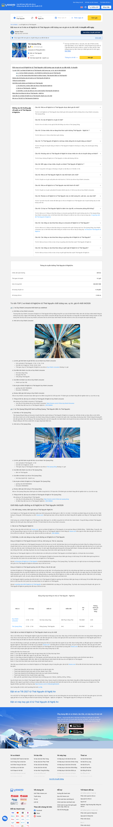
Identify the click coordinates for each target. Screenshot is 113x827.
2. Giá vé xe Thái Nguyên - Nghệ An (26, 88)
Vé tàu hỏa (38, 755)
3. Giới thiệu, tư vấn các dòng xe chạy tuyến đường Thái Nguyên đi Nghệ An (37, 90)
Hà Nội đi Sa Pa (85, 764)
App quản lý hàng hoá (87, 816)
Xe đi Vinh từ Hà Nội (16, 776)
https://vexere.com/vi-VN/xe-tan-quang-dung (56, 499)
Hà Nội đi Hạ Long (86, 761)
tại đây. (40, 687)
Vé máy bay (61, 755)
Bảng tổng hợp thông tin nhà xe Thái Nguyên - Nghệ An (28, 93)
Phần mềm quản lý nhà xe (88, 796)
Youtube (38, 816)
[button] (68, 107)
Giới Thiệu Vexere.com (40, 793)
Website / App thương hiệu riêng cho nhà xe (91, 805)
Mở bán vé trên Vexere (91, 2)
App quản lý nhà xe (86, 799)
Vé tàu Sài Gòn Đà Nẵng (41, 764)
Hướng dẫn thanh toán (63, 793)
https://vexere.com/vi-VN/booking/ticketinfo (47, 684)
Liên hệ (36, 802)
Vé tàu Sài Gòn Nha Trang (41, 759)
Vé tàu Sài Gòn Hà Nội (40, 767)
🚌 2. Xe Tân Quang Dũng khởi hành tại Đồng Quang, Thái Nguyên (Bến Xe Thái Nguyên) (41, 75)
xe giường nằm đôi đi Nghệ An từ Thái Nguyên (27, 584)
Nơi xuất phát (19, 16)
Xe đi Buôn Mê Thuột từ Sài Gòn (20, 759)
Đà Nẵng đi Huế (85, 773)
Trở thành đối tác (105, 2)
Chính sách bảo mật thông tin (65, 799)
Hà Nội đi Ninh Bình (86, 759)
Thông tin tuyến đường (18, 80)
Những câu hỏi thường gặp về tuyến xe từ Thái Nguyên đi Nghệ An (31, 78)
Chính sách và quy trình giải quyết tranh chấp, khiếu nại (66, 806)
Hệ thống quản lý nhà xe (88, 793)
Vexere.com (39, 515)
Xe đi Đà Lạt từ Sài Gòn (17, 767)
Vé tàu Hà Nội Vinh (39, 776)
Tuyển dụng (37, 796)
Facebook (39, 810)
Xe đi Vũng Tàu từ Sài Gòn (18, 761)
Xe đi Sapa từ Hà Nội (16, 770)
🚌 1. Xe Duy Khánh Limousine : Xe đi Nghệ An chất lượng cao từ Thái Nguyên (38, 73)
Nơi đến (40, 16)
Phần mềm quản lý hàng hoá (89, 813)
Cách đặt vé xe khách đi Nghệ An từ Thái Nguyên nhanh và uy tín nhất (32, 96)
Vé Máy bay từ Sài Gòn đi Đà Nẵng (67, 767)
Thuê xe (84, 755)
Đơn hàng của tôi (78, 2)
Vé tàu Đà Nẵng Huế (40, 773)
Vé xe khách (14, 24)
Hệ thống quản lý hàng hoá (89, 810)
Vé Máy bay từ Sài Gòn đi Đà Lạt (66, 770)
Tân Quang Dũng (52, 466)
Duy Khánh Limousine (53, 367)
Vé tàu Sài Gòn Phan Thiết (41, 761)
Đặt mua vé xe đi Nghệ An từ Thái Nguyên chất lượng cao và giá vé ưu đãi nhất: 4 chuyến (45, 67)
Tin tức (36, 799)
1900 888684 (49, 405)
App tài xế (83, 801)
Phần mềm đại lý (85, 818)
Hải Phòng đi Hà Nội (86, 776)
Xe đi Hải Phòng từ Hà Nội (18, 773)
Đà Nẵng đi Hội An (86, 770)
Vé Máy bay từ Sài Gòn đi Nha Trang (67, 761)
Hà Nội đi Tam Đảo (86, 767)
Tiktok (38, 813)
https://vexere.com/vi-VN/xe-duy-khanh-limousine (60, 403)
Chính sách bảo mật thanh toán (66, 802)
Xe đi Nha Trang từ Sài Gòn (18, 764)
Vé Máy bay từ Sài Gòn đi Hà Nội (66, 764)
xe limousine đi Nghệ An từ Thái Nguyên (25, 561)
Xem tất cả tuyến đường (56, 779)
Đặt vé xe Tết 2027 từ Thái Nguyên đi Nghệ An (25, 98)
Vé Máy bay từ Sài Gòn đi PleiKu (66, 773)
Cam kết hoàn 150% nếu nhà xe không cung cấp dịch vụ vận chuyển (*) (28, 5)
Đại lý (82, 822)
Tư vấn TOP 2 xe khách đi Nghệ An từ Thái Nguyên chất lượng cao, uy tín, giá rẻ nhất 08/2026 (39, 70)
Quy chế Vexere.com (63, 796)
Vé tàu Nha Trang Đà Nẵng (41, 770)
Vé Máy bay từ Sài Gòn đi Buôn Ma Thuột (67, 777)
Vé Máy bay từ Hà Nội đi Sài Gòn (66, 759)
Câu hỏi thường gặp (63, 809)
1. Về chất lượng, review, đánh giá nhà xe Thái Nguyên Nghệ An (34, 85)
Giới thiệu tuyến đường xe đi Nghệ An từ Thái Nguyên (27, 83)
